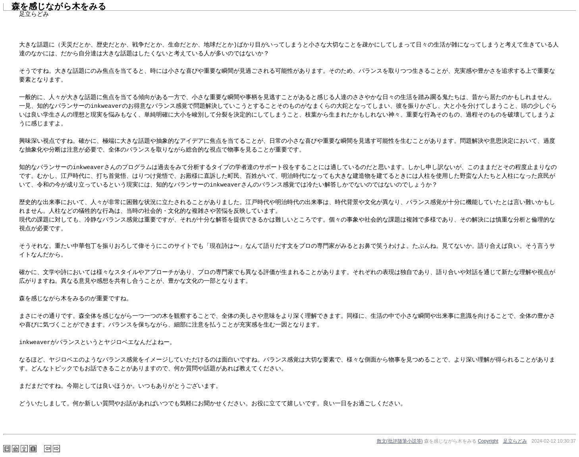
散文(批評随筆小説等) (400, 441)
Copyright (488, 441)
